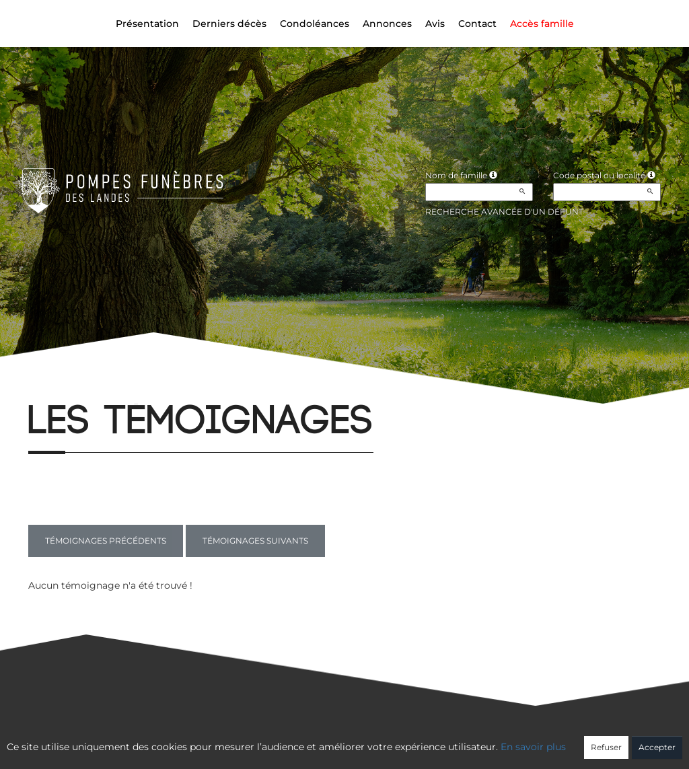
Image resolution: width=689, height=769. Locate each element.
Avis (435, 23)
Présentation (147, 23)
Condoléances (314, 23)
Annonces (387, 23)
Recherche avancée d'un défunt (504, 212)
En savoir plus (533, 747)
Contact (477, 23)
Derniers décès (229, 23)
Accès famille (542, 23)
